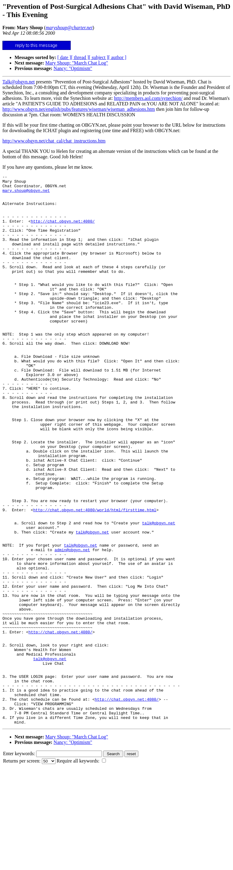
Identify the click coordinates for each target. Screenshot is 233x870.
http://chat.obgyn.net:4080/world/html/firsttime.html (94, 571)
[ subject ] (98, 57)
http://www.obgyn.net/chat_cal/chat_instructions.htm (54, 140)
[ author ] (117, 57)
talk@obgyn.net (158, 586)
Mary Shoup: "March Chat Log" (76, 62)
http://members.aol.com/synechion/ (148, 98)
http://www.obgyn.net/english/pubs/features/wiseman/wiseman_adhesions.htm (78, 109)
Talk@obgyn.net (18, 81)
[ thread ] (80, 57)
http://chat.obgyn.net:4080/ (63, 229)
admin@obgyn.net (72, 617)
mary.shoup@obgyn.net (26, 194)
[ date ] (64, 57)
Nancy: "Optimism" (73, 68)
